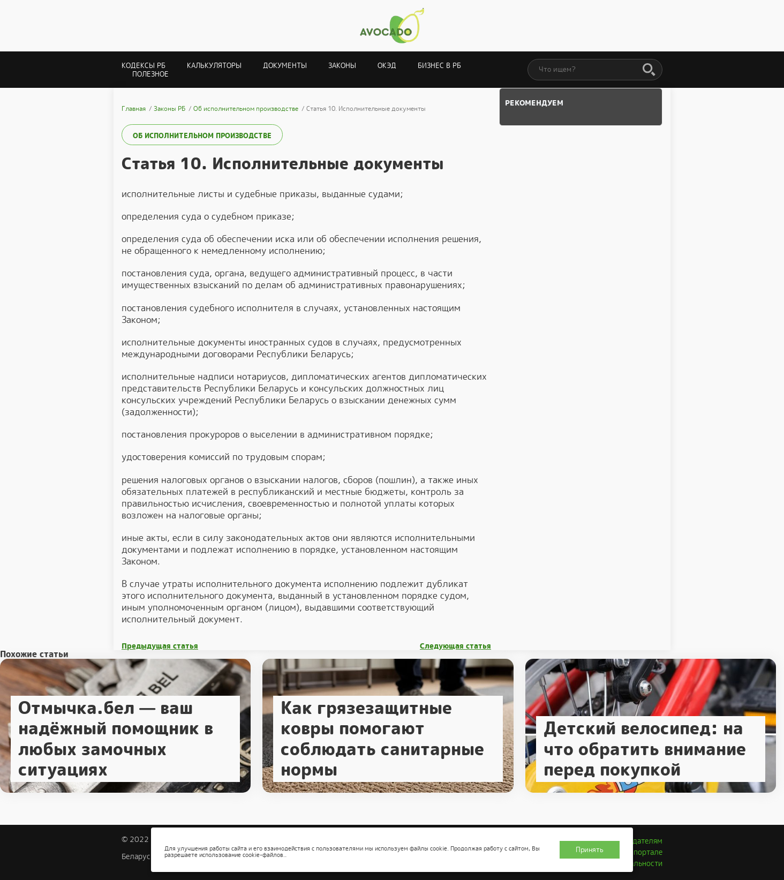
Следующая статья (455, 646)
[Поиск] (649, 70)
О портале (644, 852)
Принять (590, 850)
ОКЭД (387, 66)
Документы (285, 66)
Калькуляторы (214, 66)
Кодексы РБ (143, 66)
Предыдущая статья (160, 646)
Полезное (150, 74)
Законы (342, 66)
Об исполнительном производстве (202, 136)
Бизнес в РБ (439, 66)
